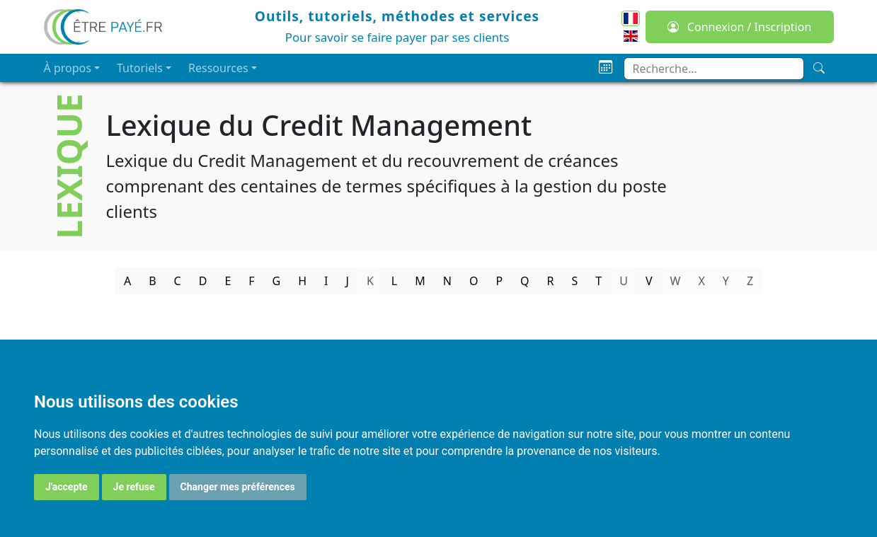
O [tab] (473, 281)
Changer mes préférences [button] (237, 486)
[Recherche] (819, 67)
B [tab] (152, 281)
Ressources (218, 68)
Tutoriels (140, 68)
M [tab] (420, 281)
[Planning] (605, 67)
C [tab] (177, 281)
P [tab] (499, 281)
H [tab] (302, 281)
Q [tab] (524, 281)
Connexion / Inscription (739, 27)
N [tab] (447, 281)
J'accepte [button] (66, 486)
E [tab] (227, 281)
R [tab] (550, 281)
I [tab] (326, 281)
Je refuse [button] (134, 486)
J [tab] (347, 281)
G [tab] (277, 281)
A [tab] (127, 281)
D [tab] (203, 281)
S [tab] (575, 281)
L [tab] (394, 281)
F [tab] (251, 281)
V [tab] (649, 281)
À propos (67, 68)
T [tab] (598, 281)
